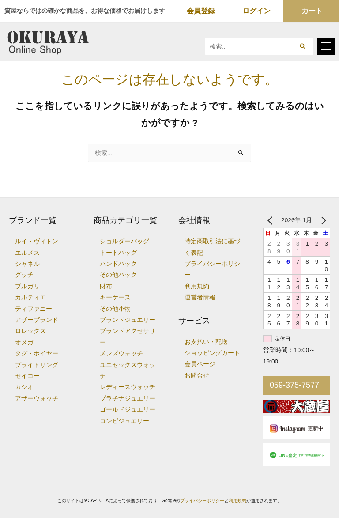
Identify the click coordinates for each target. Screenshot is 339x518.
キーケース (115, 297)
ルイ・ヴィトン (36, 241)
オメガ (24, 342)
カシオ (24, 387)
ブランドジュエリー (127, 320)
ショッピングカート (212, 353)
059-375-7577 (294, 385)
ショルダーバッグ (124, 241)
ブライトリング (36, 365)
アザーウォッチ (36, 398)
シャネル (27, 264)
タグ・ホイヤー (36, 353)
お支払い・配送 (206, 342)
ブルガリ (27, 286)
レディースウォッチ (127, 387)
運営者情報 (200, 297)
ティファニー (33, 309)
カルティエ (30, 297)
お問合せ (197, 375)
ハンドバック (118, 264)
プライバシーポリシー (202, 500)
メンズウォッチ (121, 353)
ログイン (256, 11)
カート (312, 11)
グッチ (24, 275)
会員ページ (200, 364)
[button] (303, 46)
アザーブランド (36, 320)
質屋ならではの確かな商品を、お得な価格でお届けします (84, 10)
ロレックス (30, 331)
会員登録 (201, 11)
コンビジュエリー (124, 421)
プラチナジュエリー (127, 398)
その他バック (118, 275)
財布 (106, 286)
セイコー (27, 376)
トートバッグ (118, 253)
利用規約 (197, 286)
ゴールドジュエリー (127, 409)
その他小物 (115, 309)
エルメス (27, 253)
